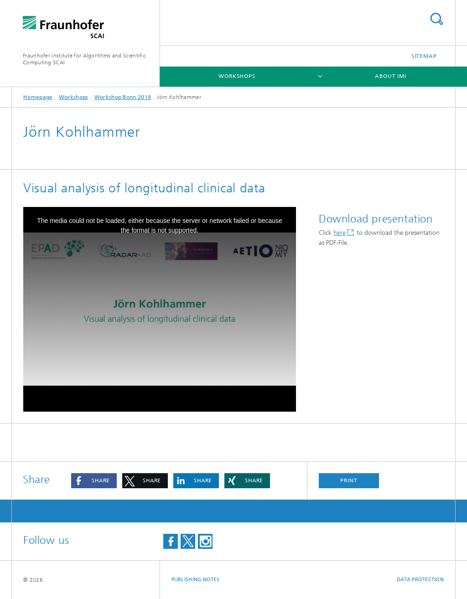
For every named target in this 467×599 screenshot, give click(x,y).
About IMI (390, 76)
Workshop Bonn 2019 (122, 97)
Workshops (236, 76)
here (339, 233)
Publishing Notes (195, 580)
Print (349, 480)
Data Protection (420, 580)
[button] (94, 480)
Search (436, 18)
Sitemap (424, 56)
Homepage (37, 97)
